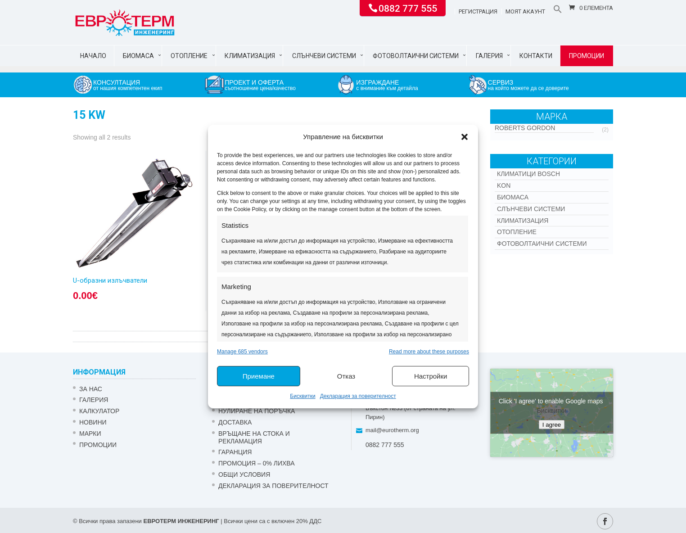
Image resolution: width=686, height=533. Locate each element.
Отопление (189, 55)
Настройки (430, 376)
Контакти (535, 55)
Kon (503, 185)
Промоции (586, 55)
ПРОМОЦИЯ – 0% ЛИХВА (256, 463)
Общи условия (244, 474)
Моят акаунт (525, 12)
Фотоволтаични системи (416, 55)
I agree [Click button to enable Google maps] (551, 424)
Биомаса (138, 55)
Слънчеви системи (324, 55)
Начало (93, 55)
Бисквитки (302, 396)
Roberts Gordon (525, 127)
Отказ (346, 376)
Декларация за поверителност (358, 396)
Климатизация (250, 55)
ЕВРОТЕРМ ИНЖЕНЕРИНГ (181, 521)
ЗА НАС (90, 389)
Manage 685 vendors (242, 351)
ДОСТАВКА (235, 422)
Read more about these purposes (429, 351)
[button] (464, 136)
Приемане (259, 376)
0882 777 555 (408, 7)
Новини (93, 422)
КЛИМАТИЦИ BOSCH (528, 173)
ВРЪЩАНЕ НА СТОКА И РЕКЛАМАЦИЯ (254, 437)
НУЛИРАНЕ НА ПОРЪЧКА (256, 411)
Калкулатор (99, 411)
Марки (90, 433)
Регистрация (478, 12)
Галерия (489, 55)
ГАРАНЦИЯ (235, 452)
